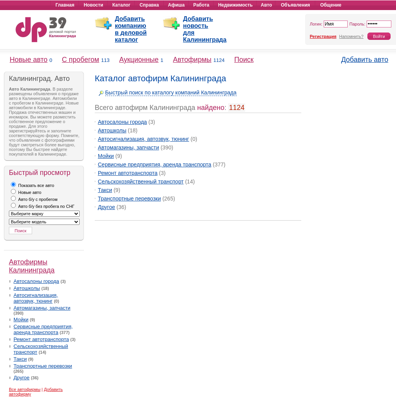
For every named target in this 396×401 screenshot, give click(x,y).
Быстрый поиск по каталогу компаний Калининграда (171, 92)
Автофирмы (192, 59)
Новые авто (29, 59)
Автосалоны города (36, 281)
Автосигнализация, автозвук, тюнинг (36, 298)
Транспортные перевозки (43, 366)
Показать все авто (32, 185)
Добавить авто (364, 59)
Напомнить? (351, 36)
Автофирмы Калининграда (32, 266)
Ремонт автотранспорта (41, 339)
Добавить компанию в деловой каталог (131, 29)
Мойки (21, 319)
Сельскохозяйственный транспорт (141, 181)
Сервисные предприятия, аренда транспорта (43, 329)
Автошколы (27, 288)
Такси (20, 359)
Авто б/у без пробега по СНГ (43, 206)
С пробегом (80, 59)
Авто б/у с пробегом (34, 199)
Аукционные (139, 59)
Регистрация (323, 36)
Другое (21, 377)
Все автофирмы (25, 389)
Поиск (244, 59)
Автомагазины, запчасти (42, 308)
